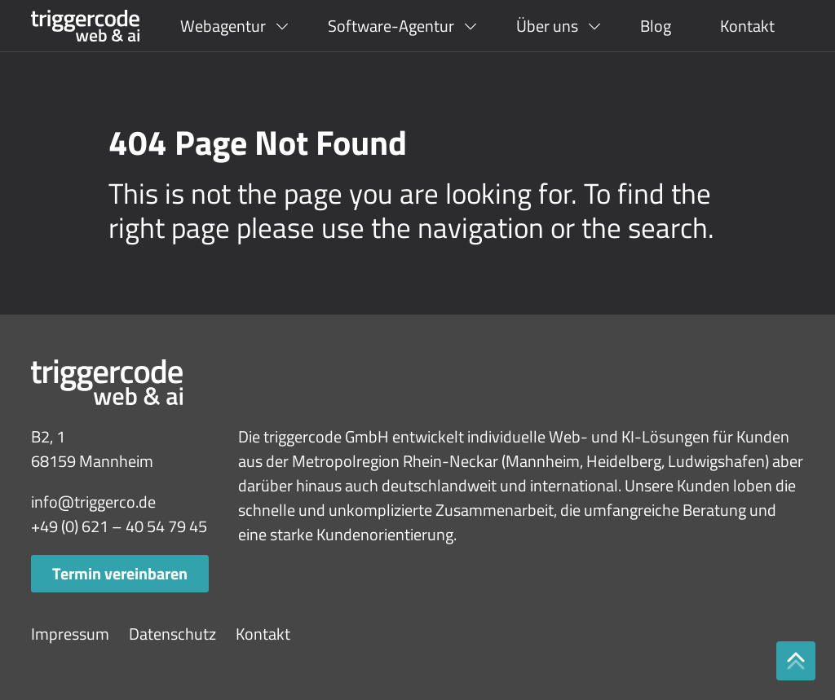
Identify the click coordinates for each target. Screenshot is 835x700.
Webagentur (223, 25)
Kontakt (747, 25)
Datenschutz (172, 633)
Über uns (547, 25)
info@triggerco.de (93, 501)
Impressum (70, 633)
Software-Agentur (391, 25)
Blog (655, 25)
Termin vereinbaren (120, 573)
